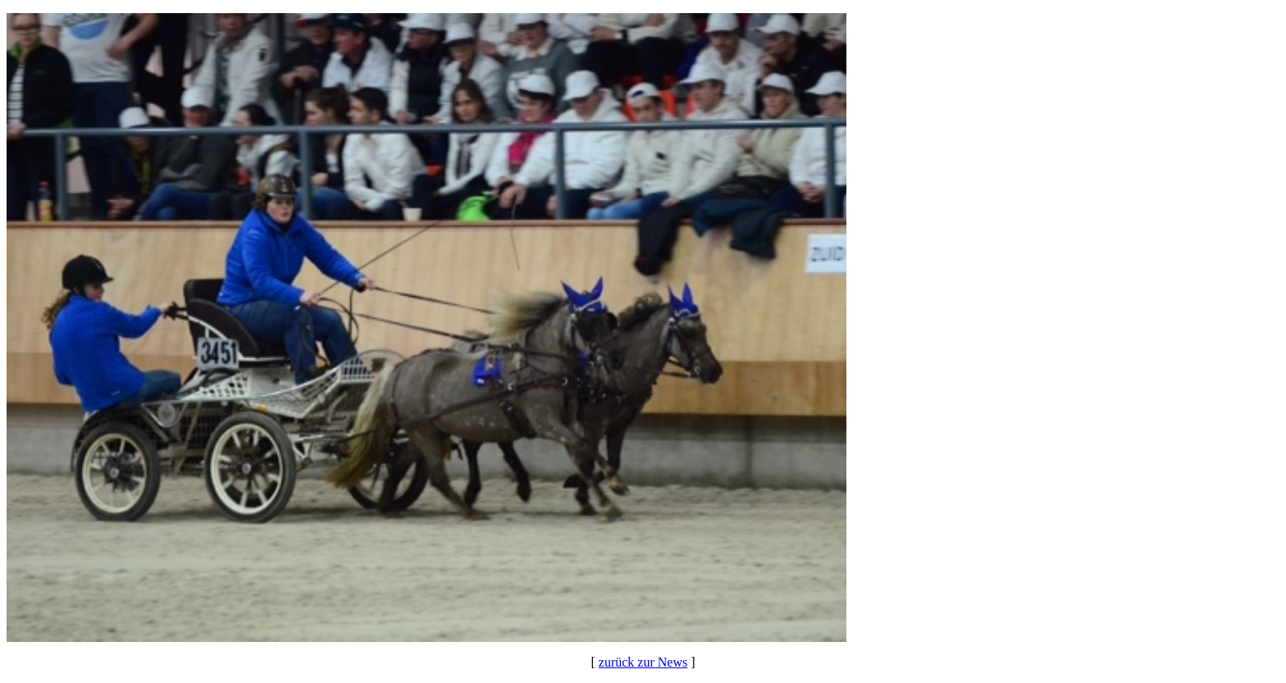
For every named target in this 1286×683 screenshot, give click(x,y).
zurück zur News (643, 662)
